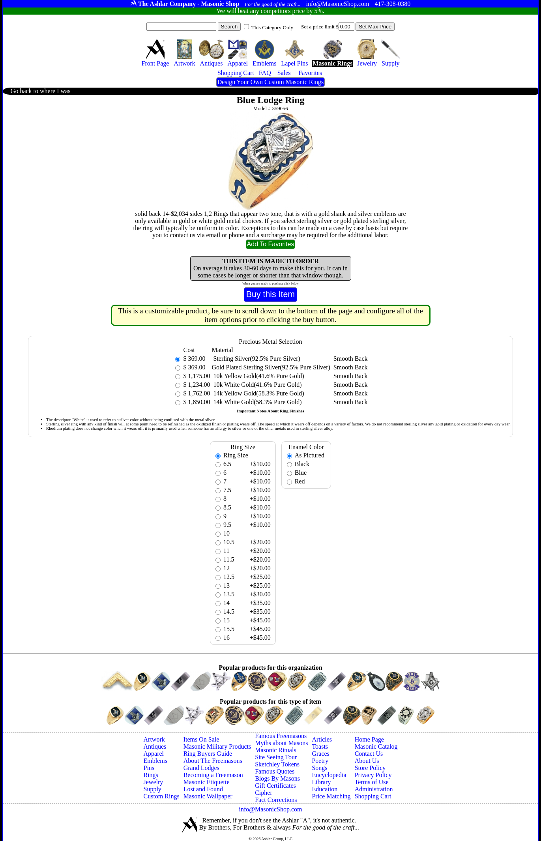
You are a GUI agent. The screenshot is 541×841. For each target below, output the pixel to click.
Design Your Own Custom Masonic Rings (270, 82)
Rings (151, 775)
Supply (152, 789)
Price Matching (331, 796)
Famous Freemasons (281, 735)
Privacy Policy (373, 775)
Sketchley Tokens (277, 764)
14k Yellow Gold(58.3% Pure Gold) (258, 393)
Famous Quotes (274, 771)
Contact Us (369, 753)
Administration (374, 789)
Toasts (320, 746)
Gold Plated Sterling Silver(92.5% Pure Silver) (271, 367)
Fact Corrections (276, 799)
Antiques (155, 746)
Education (324, 789)
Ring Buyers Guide (207, 753)
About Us (367, 760)
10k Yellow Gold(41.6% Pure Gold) (258, 376)
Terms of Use (372, 782)
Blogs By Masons (277, 778)
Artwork (154, 739)
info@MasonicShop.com (270, 809)
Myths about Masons (281, 743)
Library (321, 782)
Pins (149, 767)
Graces (320, 753)
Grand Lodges (201, 767)
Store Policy (370, 767)
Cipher (263, 792)
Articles (322, 739)
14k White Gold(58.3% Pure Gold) (256, 402)
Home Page (369, 739)
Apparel (154, 753)
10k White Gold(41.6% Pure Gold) (256, 384)
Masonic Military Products (217, 746)
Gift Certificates (275, 785)
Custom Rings (162, 796)
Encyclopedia (329, 775)
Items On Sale (201, 739)
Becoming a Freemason (213, 775)
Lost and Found (203, 789)
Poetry (320, 760)
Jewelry (153, 782)
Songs (319, 767)
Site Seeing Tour (276, 757)
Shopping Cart (373, 796)
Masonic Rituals (275, 750)
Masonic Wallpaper (207, 796)
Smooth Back (350, 358)
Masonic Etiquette (206, 782)
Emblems (155, 760)
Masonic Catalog (376, 746)
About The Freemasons (212, 760)
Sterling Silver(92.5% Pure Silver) (256, 358)
